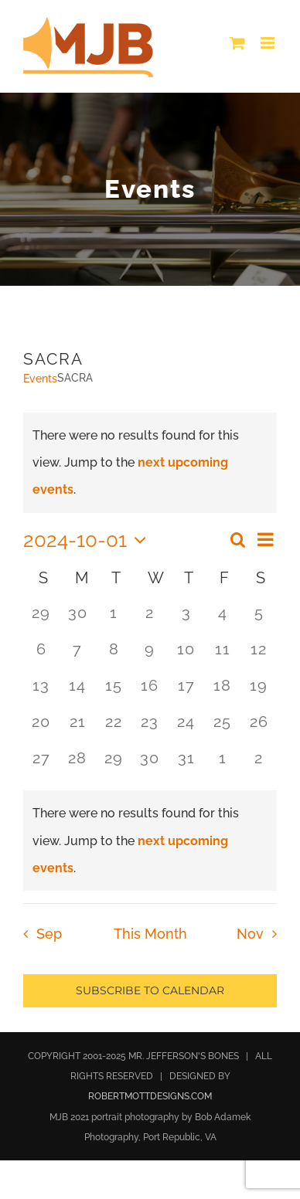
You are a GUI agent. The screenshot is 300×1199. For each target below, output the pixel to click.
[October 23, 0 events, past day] (150, 729)
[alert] (150, 840)
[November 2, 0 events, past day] (258, 765)
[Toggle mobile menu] (269, 43)
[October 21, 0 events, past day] (78, 729)
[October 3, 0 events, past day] (186, 620)
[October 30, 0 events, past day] (150, 765)
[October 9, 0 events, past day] (150, 656)
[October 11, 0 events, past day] (222, 656)
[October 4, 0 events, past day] (222, 620)
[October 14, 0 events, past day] (78, 692)
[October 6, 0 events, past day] (41, 656)
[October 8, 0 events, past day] (114, 656)
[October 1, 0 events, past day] (114, 620)
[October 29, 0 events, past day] (114, 765)
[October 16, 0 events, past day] (150, 692)
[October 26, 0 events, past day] (258, 729)
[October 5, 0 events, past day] (258, 620)
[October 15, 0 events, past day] (114, 692)
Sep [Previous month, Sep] (49, 934)
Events (40, 378)
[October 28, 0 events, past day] (78, 765)
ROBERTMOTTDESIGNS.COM (150, 1096)
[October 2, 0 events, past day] (150, 620)
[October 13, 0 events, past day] (41, 692)
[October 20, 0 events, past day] (41, 729)
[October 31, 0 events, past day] (186, 765)
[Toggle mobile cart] (237, 43)
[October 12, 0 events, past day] (258, 656)
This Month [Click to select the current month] (150, 934)
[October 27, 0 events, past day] (41, 765)
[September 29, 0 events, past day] (41, 620)
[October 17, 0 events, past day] (186, 692)
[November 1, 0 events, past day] (222, 765)
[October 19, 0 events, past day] (258, 692)
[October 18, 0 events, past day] (222, 692)
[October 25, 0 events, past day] (222, 729)
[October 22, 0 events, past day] (114, 729)
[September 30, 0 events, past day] (78, 620)
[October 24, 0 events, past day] (186, 729)
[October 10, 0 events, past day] (186, 656)
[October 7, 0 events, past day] (78, 656)
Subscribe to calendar (150, 990)
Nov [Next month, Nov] (250, 934)
